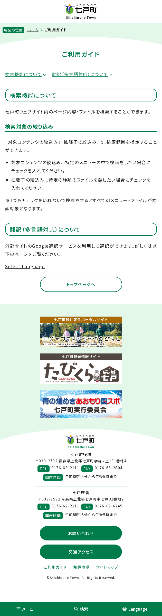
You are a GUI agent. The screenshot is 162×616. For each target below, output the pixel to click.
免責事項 (81, 567)
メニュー (26, 609)
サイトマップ (107, 567)
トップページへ (81, 284)
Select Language (25, 266)
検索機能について (23, 74)
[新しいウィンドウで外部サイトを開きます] (81, 332)
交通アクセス (81, 552)
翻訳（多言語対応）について (80, 74)
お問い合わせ (81, 533)
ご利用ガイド (55, 567)
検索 (81, 609)
